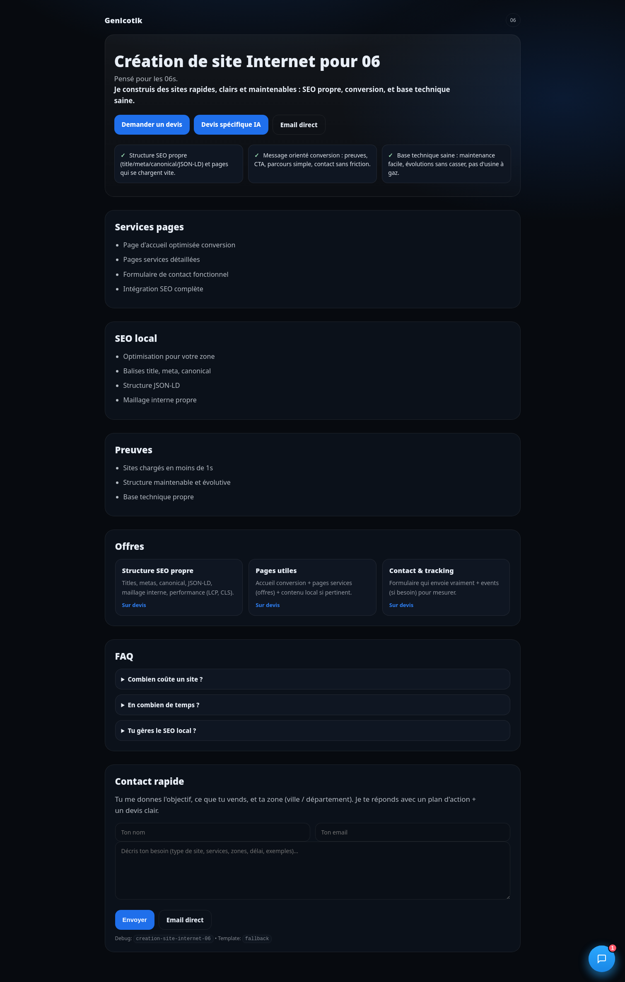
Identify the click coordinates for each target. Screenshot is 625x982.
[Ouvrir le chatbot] (602, 959)
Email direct (299, 125)
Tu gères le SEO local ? (162, 730)
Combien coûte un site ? (165, 679)
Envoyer (135, 919)
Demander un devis (152, 124)
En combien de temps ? (163, 705)
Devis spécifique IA (231, 124)
